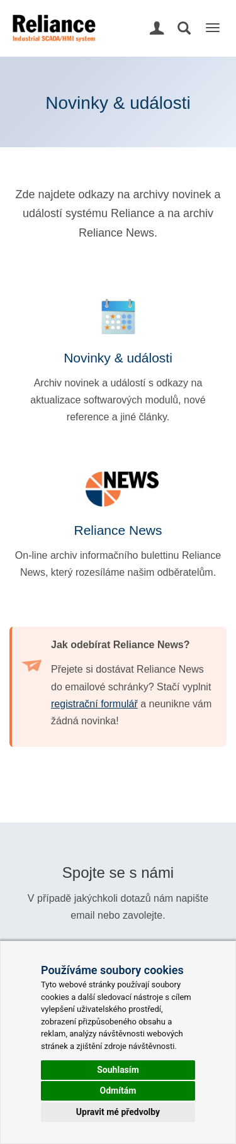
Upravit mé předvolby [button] (118, 1112)
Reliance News (118, 530)
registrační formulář (94, 703)
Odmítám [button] (118, 1090)
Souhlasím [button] (118, 1070)
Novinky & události (118, 357)
